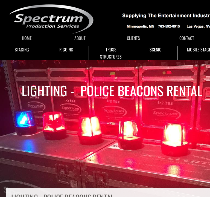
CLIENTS (133, 38)
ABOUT (80, 38)
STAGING (22, 49)
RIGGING (66, 49)
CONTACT (186, 38)
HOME (27, 38)
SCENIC (155, 49)
